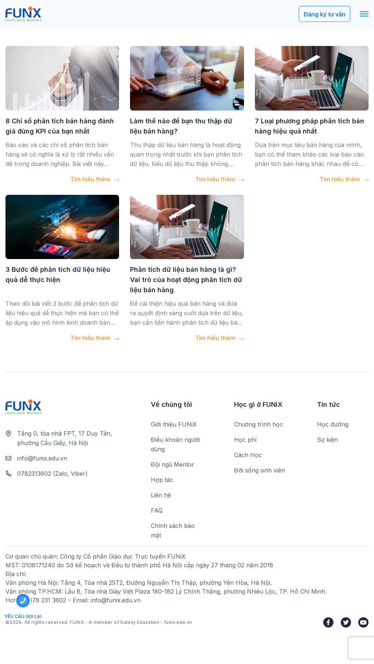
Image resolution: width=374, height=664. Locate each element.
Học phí (245, 439)
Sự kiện (327, 439)
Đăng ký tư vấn (325, 14)
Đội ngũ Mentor (172, 464)
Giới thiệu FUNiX (173, 424)
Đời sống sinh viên (259, 470)
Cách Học (248, 455)
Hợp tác (162, 479)
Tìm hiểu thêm (94, 179)
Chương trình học (258, 424)
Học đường (332, 424)
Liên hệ (161, 495)
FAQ (157, 510)
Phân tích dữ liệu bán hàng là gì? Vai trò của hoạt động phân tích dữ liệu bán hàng (186, 280)
